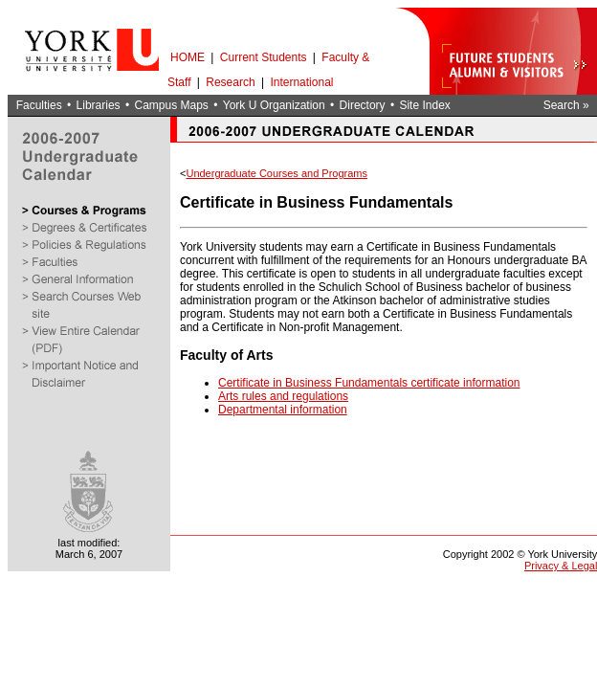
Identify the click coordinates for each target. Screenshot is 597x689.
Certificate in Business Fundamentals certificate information (369, 382)
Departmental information (282, 409)
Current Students (263, 57)
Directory (363, 105)
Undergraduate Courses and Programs (276, 173)
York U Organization (274, 105)
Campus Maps (171, 105)
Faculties (39, 105)
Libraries (99, 105)
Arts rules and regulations (283, 396)
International (301, 82)
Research (230, 82)
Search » (566, 105)
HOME (187, 57)
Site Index (424, 105)
